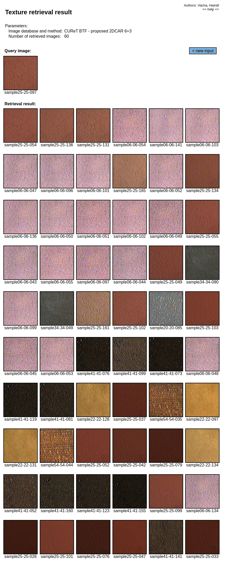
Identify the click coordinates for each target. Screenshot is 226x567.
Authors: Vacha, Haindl (201, 5)
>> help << (210, 9)
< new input (203, 51)
